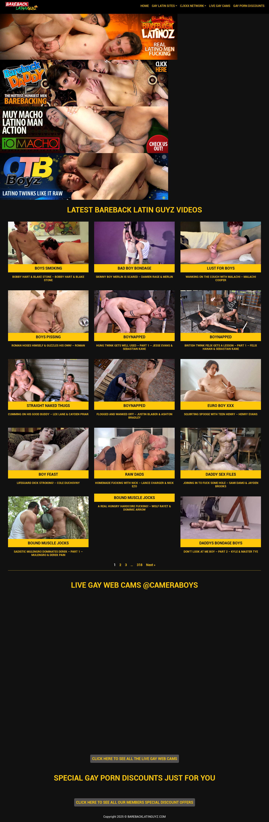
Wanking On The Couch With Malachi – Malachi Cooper (220, 278)
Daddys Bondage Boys (220, 543)
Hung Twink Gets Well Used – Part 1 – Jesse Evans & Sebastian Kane (134, 347)
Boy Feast (48, 474)
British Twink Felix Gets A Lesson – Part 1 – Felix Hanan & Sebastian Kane (220, 347)
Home (145, 6)
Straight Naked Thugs (48, 405)
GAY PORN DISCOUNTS (249, 6)
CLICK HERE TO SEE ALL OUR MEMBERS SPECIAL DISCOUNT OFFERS (134, 802)
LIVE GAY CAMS (219, 6)
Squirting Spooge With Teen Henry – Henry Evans (220, 414)
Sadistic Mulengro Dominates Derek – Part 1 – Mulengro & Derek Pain (48, 553)
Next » (150, 565)
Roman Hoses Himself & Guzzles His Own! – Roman (48, 345)
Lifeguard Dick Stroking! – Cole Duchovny (48, 483)
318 (139, 565)
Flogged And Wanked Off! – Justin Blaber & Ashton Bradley (134, 416)
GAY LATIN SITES (163, 6)
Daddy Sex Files (220, 474)
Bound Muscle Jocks (48, 543)
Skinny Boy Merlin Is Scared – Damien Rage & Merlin (134, 277)
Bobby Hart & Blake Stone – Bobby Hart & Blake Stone (48, 278)
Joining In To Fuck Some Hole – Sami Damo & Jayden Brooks (220, 484)
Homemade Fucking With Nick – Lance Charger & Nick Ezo (134, 484)
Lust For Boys (220, 268)
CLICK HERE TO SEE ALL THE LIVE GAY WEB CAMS (134, 758)
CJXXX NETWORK (192, 6)
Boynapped (134, 337)
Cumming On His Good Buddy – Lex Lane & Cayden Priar (48, 414)
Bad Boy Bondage (134, 268)
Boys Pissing (48, 337)
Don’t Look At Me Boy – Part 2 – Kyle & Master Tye (220, 551)
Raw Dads (134, 474)
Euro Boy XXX (221, 405)
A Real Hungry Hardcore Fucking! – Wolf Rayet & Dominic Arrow (134, 508)
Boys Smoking (48, 268)
